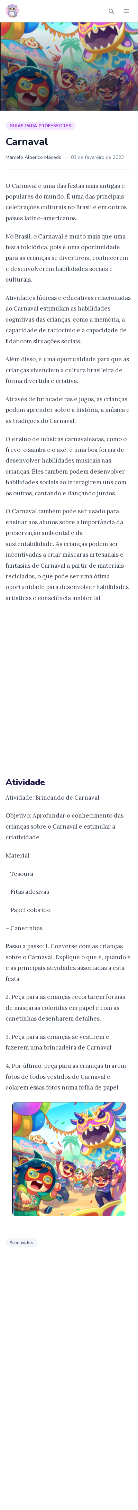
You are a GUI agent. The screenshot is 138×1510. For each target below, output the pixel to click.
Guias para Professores (40, 126)
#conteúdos (21, 1242)
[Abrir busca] (111, 11)
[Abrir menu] (126, 11)
